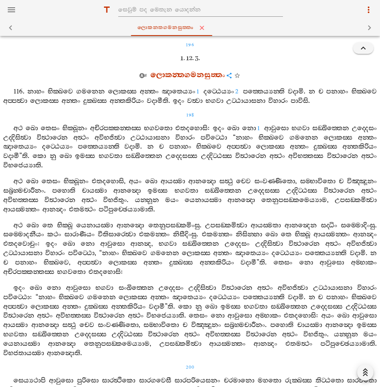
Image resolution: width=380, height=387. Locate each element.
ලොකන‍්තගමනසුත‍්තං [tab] (192, 27)
